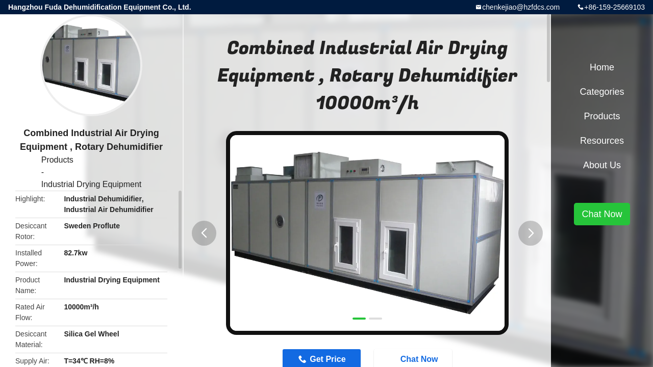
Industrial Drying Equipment (91, 184)
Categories (602, 92)
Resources (602, 141)
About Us (602, 165)
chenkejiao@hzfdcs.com (521, 7)
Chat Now (602, 214)
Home (602, 67)
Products (57, 159)
